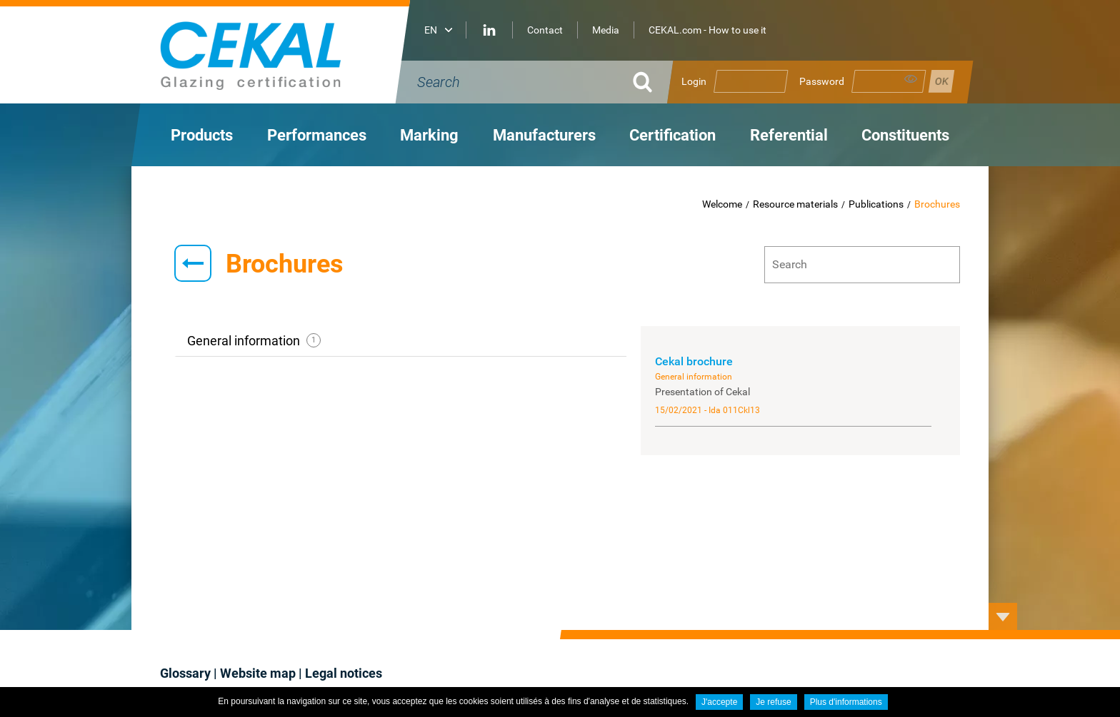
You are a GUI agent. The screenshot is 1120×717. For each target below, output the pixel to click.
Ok (642, 82)
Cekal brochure (694, 361)
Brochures (937, 204)
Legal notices (343, 673)
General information (254, 340)
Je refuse (773, 702)
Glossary (185, 673)
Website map (258, 673)
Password (821, 81)
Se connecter (941, 81)
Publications (876, 204)
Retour (192, 263)
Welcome (722, 204)
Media (605, 30)
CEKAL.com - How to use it (707, 30)
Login (693, 81)
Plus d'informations (846, 702)
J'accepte (719, 702)
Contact (545, 30)
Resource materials (795, 204)
